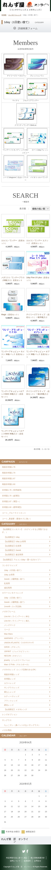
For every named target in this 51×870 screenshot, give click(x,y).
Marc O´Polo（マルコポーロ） (17, 664)
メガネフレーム (8, 611)
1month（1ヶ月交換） (13, 606)
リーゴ (7, 629)
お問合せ (37, 861)
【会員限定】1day (12, 537)
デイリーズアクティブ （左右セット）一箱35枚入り (38, 315)
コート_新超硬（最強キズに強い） (17, 519)
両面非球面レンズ (11, 674)
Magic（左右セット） (10, 314)
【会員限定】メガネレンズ (15, 709)
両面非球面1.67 (8, 478)
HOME (3, 15)
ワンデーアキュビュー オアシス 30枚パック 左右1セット (38, 354)
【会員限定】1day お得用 (15, 541)
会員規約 (27, 861)
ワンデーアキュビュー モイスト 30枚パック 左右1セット (13, 354)
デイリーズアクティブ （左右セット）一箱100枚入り (38, 392)
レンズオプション (9, 714)
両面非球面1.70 (8, 473)
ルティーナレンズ (11, 696)
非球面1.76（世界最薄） (12, 490)
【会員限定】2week (12, 550)
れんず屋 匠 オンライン (14, 840)
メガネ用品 (7, 730)
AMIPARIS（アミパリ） (14, 638)
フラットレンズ (10, 701)
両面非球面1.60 (8, 484)
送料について (15, 861)
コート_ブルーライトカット (14, 513)
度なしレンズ (10, 692)
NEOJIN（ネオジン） (13, 656)
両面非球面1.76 (8, 467)
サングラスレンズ (11, 687)
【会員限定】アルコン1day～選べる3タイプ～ (21, 560)
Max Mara (8, 634)
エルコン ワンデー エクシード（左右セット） (37, 241)
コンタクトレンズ (14, 15)
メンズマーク (10, 625)
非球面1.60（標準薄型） (12, 507)
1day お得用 (9, 575)
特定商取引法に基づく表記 (16, 858)
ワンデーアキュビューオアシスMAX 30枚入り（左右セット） (12, 394)
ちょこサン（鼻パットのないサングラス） (22, 725)
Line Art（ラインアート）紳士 (17, 616)
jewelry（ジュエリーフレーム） (17, 660)
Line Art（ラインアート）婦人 (17, 621)
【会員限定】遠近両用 (13, 554)
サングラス (7, 720)
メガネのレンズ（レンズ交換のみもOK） (19, 669)
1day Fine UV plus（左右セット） (37, 278)
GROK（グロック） (12, 647)
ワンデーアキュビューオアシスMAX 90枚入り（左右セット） (12, 434)
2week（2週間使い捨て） (15, 579)
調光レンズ (9, 705)
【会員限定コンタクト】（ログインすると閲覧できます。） (25, 530)
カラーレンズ (10, 683)
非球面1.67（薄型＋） (11, 501)
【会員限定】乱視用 (12, 546)
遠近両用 (8, 588)
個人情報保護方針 (38, 858)
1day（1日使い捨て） (13, 570)
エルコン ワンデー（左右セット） (13, 241)
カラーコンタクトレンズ (12, 593)
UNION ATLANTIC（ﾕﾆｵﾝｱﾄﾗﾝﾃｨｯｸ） (19, 643)
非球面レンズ (10, 679)
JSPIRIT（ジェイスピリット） (17, 651)
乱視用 (7, 583)
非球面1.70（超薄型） (11, 496)
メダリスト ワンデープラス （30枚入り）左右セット (13, 278)
